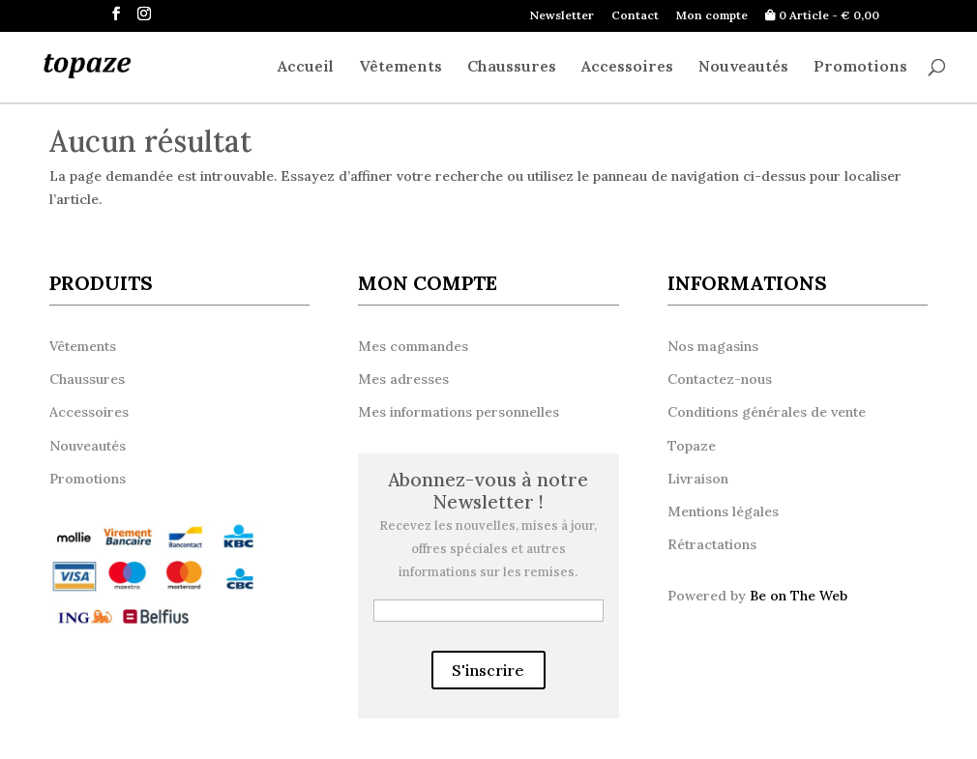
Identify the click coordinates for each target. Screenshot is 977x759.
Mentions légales (723, 511)
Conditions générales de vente (766, 412)
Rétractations (711, 544)
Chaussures (511, 67)
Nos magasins (712, 346)
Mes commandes (413, 346)
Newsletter (562, 16)
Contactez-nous (719, 379)
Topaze (691, 445)
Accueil (306, 67)
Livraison (697, 478)
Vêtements (400, 67)
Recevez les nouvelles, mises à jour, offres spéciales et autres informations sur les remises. (488, 548)
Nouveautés (743, 67)
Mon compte (712, 16)
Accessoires (627, 67)
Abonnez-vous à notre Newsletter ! (488, 491)
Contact (635, 16)
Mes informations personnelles (458, 412)
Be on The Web (798, 595)
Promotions (860, 67)
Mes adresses (403, 379)
